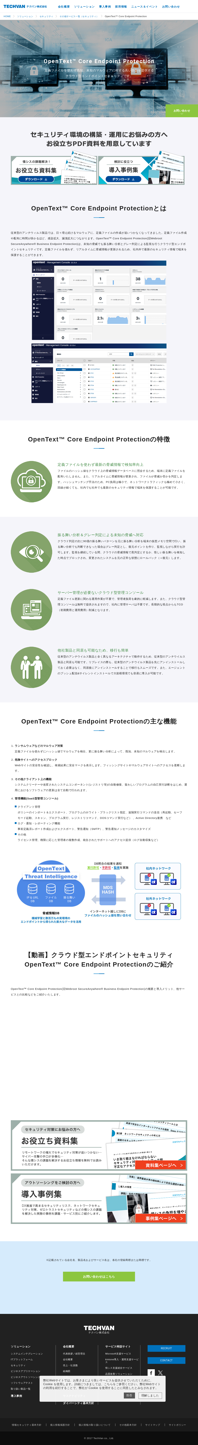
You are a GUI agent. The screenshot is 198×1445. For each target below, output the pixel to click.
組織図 (66, 1371)
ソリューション (84, 6)
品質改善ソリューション (118, 1374)
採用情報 (121, 6)
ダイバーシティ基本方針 (78, 1403)
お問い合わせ (171, 6)
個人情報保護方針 (60, 1425)
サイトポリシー (177, 1425)
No (129, 1395)
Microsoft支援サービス (118, 1353)
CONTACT (166, 1360)
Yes (150, 1396)
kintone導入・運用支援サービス (122, 1360)
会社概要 (64, 6)
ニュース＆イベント (144, 6)
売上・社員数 (70, 1365)
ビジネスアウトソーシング (25, 1377)
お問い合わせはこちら (99, 1276)
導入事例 (105, 6)
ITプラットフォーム (22, 1359)
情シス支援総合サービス (118, 1368)
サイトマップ (152, 1425)
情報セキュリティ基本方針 (27, 1425)
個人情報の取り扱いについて (95, 1425)
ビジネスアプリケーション (25, 1371)
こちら (108, 1384)
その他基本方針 (128, 1425)
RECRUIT (166, 1348)
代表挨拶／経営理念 (74, 1353)
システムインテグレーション (27, 1353)
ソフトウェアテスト (22, 1383)
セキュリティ (18, 1365)
